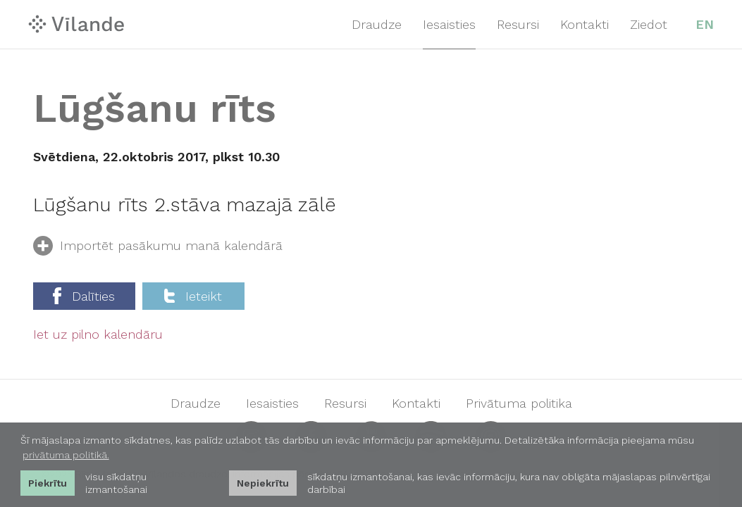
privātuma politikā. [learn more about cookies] (66, 455)
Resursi (518, 24)
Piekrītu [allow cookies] (47, 483)
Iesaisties (449, 24)
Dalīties (84, 295)
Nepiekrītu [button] (263, 483)
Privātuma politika (519, 403)
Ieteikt (193, 296)
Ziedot (648, 24)
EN (704, 24)
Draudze (377, 24)
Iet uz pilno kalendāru (98, 334)
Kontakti (584, 24)
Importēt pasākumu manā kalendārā (158, 248)
